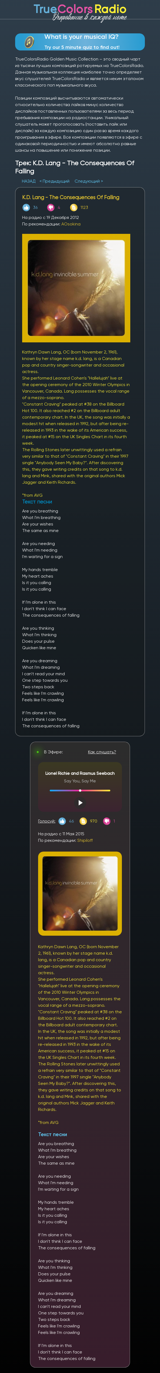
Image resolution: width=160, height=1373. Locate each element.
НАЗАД (29, 181)
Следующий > (89, 181)
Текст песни (52, 1134)
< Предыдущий (54, 181)
